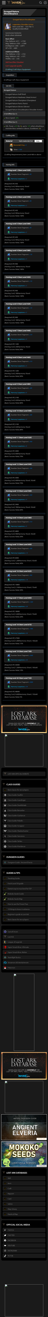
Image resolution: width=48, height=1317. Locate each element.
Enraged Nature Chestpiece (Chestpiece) (21, 100)
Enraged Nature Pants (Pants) (17, 103)
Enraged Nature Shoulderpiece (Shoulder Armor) (24, 109)
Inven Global (18, 2)
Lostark (10, 2)
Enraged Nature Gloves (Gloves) (18, 106)
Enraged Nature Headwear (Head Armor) (21, 97)
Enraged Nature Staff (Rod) (16, 94)
